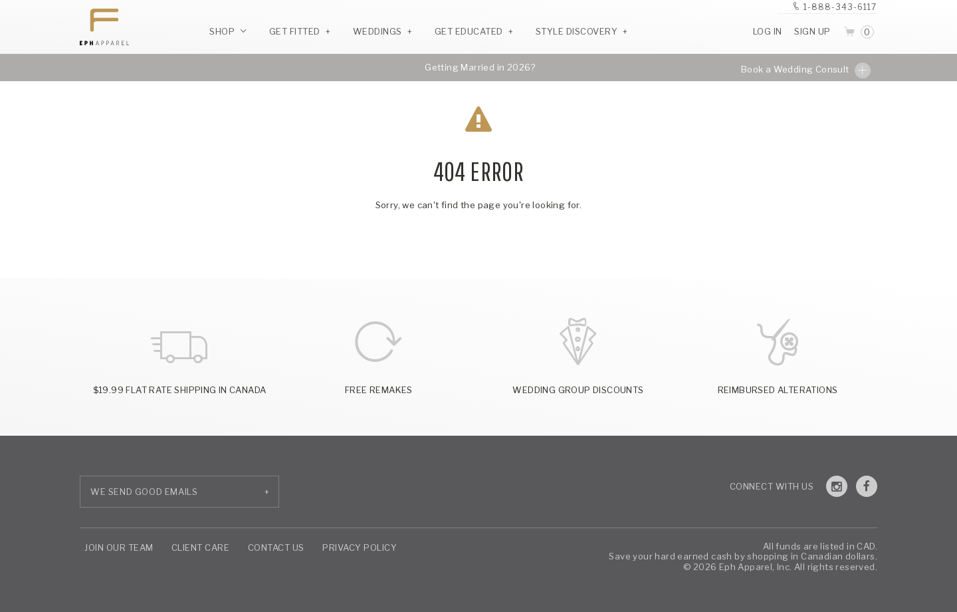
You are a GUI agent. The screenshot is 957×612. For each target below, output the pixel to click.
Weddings (377, 31)
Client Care (200, 547)
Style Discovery (577, 31)
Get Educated (469, 31)
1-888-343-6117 (840, 7)
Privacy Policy (359, 547)
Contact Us (276, 547)
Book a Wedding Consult (806, 70)
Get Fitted (294, 31)
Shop (228, 31)
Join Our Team (119, 547)
